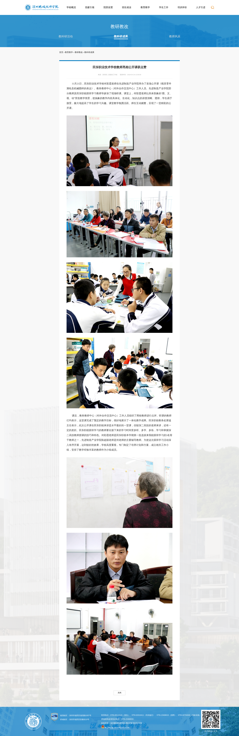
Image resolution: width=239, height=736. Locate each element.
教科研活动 (66, 36)
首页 (61, 52)
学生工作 (163, 7)
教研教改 (79, 52)
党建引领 (89, 7)
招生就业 (126, 7)
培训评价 (182, 7)
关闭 (119, 693)
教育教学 (145, 7)
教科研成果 (121, 36)
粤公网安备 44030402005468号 (115, 727)
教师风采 (174, 36)
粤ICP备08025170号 (134, 723)
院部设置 (108, 7)
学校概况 (71, 7)
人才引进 (200, 7)
